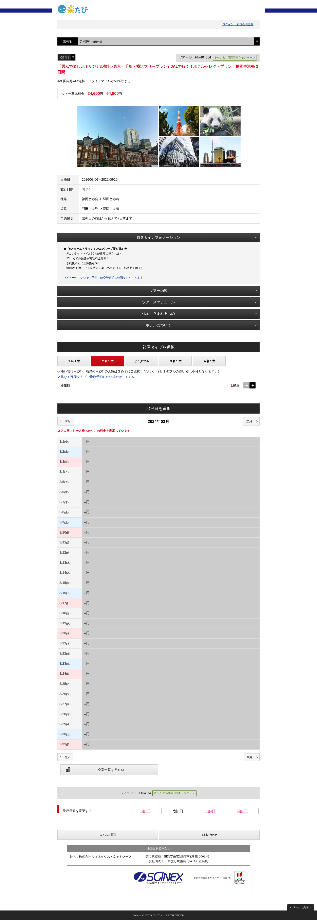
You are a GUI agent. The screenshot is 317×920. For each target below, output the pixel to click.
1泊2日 (145, 811)
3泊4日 (210, 811)
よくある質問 (108, 834)
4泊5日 (242, 811)
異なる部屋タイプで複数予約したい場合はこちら (96, 377)
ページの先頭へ (302, 907)
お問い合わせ (209, 834)
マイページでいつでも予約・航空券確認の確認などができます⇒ (104, 277)
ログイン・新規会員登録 (238, 24)
